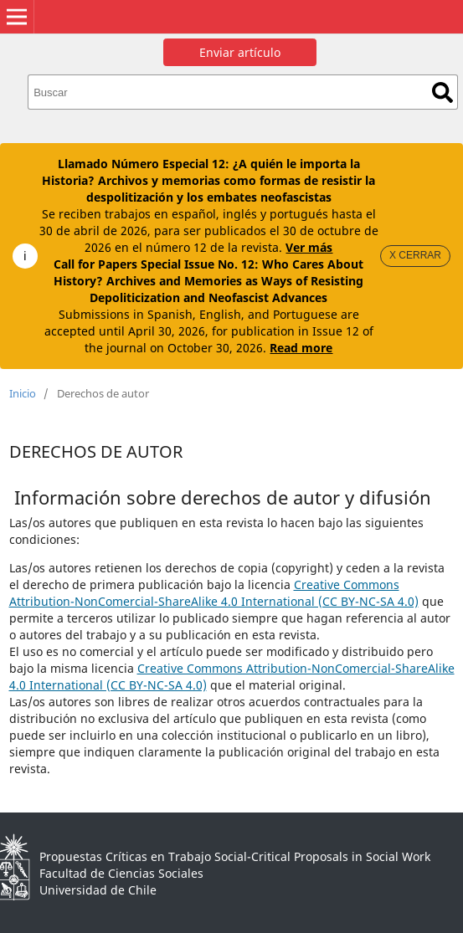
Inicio (22, 393)
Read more (301, 348)
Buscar (442, 92)
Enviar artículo (239, 52)
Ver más (309, 247)
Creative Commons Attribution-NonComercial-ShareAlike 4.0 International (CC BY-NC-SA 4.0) (214, 593)
